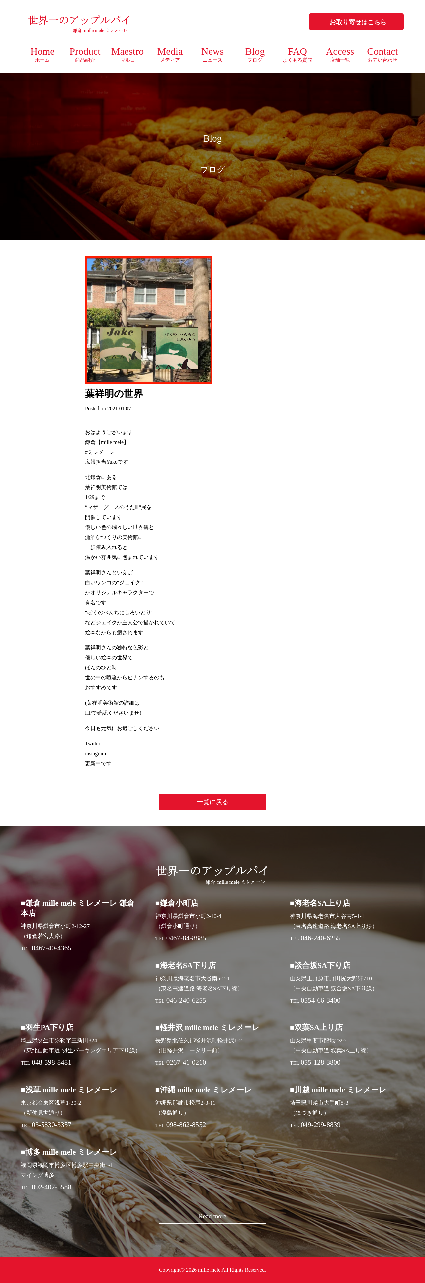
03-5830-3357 (51, 1125)
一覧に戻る (212, 801)
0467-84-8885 (186, 938)
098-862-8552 (186, 1125)
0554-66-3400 (321, 1000)
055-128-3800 (321, 1062)
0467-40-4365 (51, 948)
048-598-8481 (51, 1062)
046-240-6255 (321, 938)
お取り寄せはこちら (358, 22)
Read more (212, 1216)
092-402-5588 (51, 1187)
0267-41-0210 (186, 1062)
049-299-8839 (321, 1125)
